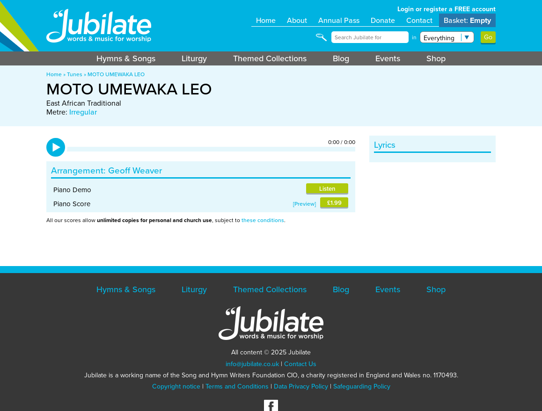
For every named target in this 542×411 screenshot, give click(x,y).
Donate (383, 20)
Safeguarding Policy (361, 386)
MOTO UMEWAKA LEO (116, 74)
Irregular (83, 112)
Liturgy (194, 58)
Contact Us (300, 364)
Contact (419, 20)
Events (387, 58)
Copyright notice (176, 386)
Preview (304, 204)
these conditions (263, 220)
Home (266, 20)
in (414, 37)
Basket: (467, 20)
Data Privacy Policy (301, 386)
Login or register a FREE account (446, 9)
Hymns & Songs (125, 58)
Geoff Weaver (135, 170)
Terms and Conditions (237, 386)
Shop (436, 58)
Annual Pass (338, 20)
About (297, 20)
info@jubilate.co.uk (252, 364)
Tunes (74, 74)
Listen (327, 188)
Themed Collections (270, 58)
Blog (341, 58)
